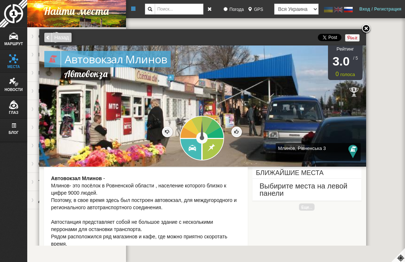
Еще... (306, 207)
